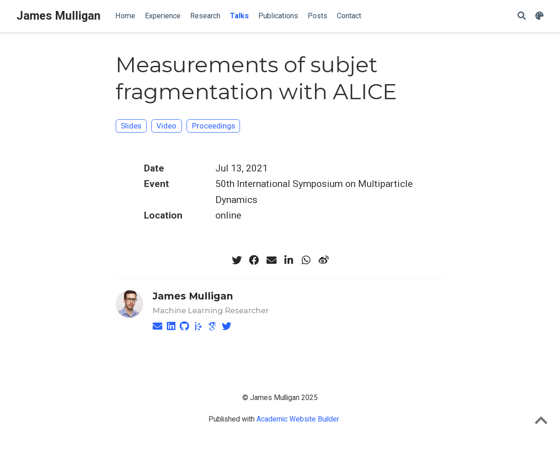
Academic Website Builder (297, 419)
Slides (131, 125)
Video (166, 125)
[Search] (521, 16)
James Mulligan (58, 15)
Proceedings (213, 125)
